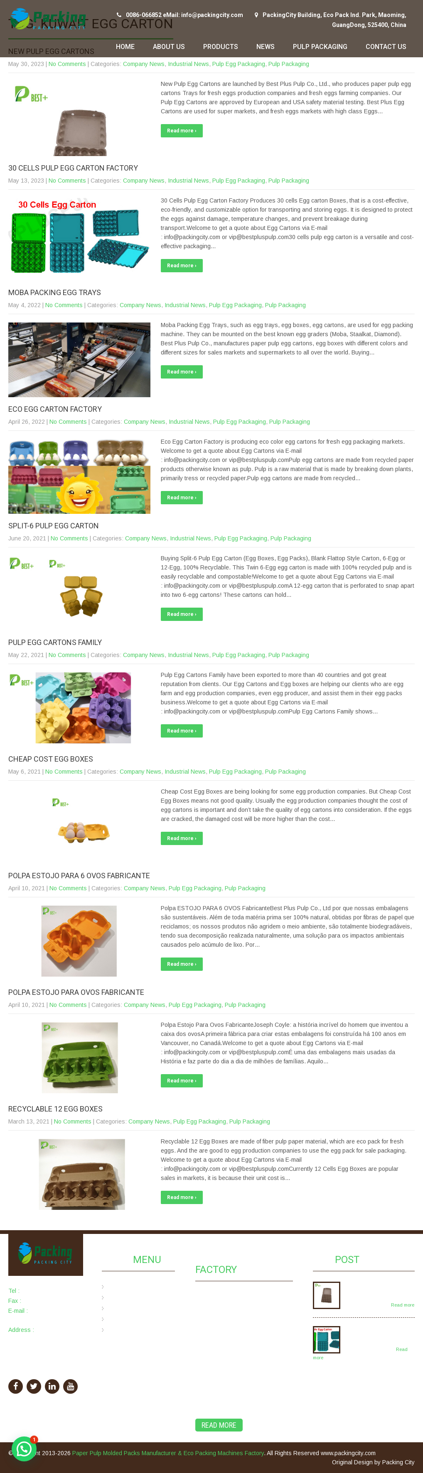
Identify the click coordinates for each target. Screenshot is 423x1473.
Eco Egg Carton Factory (55, 409)
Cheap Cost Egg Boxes (50, 759)
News (265, 47)
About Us (169, 47)
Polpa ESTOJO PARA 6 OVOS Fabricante (79, 875)
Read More (219, 1425)
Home (125, 47)
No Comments (67, 64)
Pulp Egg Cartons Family (55, 642)
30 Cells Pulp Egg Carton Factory (73, 168)
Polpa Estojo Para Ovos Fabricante (76, 992)
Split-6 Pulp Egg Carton (53, 525)
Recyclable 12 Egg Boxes (55, 1108)
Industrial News (188, 64)
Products (220, 47)
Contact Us (386, 47)
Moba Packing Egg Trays (54, 292)
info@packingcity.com (36, 1320)
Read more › (182, 131)
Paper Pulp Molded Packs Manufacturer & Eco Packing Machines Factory (168, 1453)
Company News (144, 64)
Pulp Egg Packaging (238, 64)
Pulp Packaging (320, 47)
